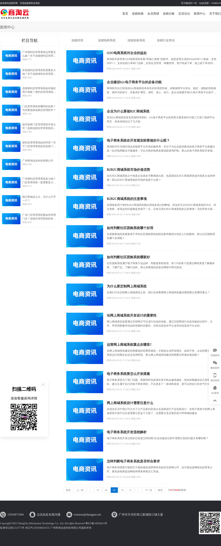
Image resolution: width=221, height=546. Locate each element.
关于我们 (215, 13)
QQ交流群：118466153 (210, 3)
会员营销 (153, 13)
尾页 (160, 490)
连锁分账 (169, 13)
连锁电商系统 (107, 40)
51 (130, 490)
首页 (125, 13)
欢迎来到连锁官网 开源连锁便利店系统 (20, 3)
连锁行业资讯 (166, 40)
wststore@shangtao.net (87, 514)
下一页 (148, 490)
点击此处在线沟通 (48, 514)
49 (114, 490)
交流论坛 (184, 13)
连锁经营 (77, 40)
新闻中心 (200, 13)
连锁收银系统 (136, 40)
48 (106, 490)
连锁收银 (138, 13)
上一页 (80, 490)
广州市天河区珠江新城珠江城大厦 (141, 514)
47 (98, 490)
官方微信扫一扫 (189, 3)
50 (122, 490)
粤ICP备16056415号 (96, 523)
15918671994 (15, 514)
